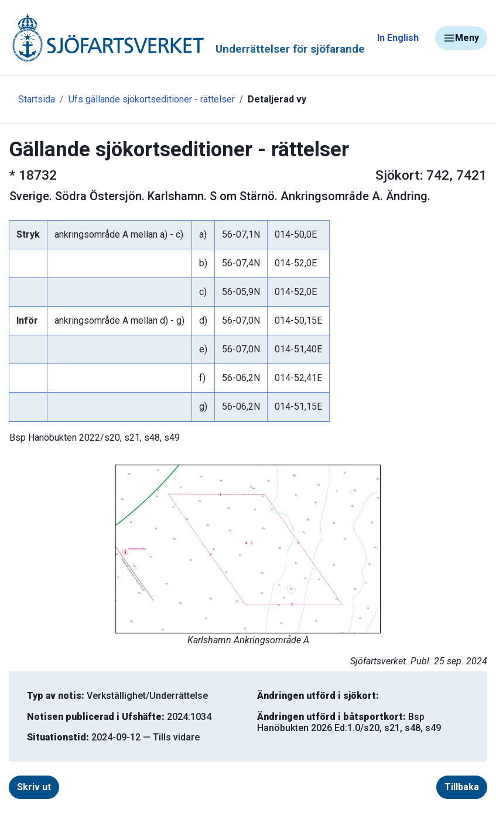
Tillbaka (461, 787)
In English (398, 37)
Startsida (36, 99)
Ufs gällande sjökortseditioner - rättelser (152, 99)
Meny (461, 38)
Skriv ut (34, 787)
